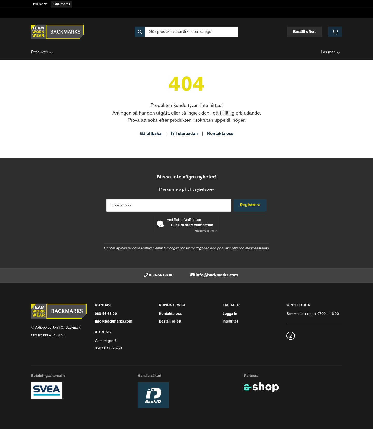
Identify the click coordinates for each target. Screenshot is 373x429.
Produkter (42, 53)
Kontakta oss (220, 134)
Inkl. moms (40, 4)
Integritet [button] (230, 321)
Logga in (230, 314)
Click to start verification (192, 225)
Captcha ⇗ (206, 231)
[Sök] (186, 32)
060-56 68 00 (161, 275)
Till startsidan (184, 134)
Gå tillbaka (150, 134)
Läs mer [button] (330, 52)
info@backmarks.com (217, 275)
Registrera (251, 205)
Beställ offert (304, 32)
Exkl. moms (61, 4)
